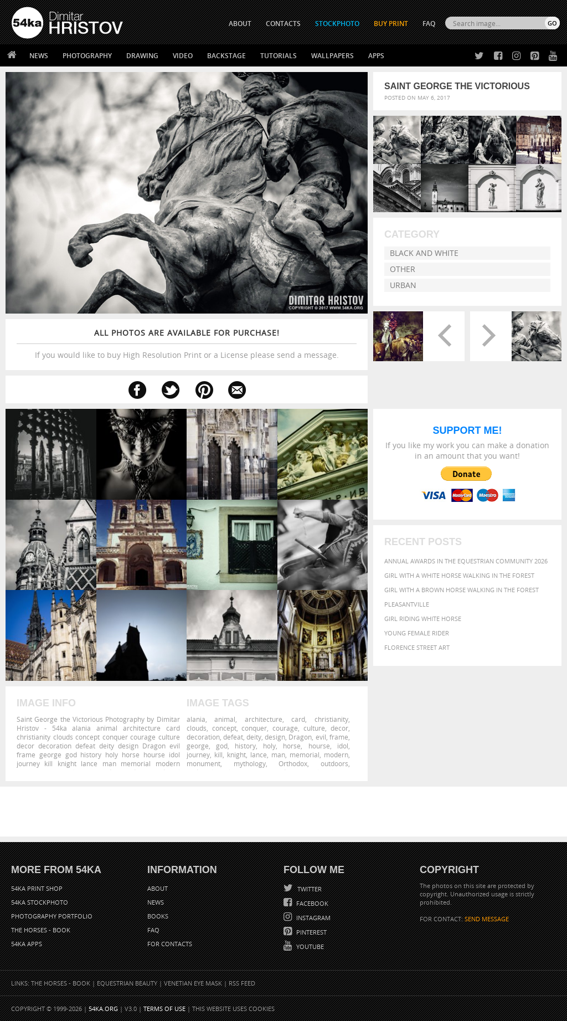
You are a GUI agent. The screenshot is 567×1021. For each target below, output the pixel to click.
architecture (263, 719)
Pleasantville (406, 604)
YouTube (309, 946)
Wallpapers (332, 55)
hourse (319, 745)
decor (339, 728)
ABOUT (240, 23)
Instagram (313, 918)
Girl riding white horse (422, 618)
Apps (376, 55)
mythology (250, 763)
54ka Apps (26, 944)
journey (198, 754)
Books (157, 916)
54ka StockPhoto (39, 902)
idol (342, 745)
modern (336, 754)
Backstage (226, 55)
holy (269, 745)
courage (285, 728)
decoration (203, 736)
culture (314, 728)
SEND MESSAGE (487, 919)
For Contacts (169, 944)
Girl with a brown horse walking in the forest (461, 590)
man (278, 754)
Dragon (300, 736)
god (222, 745)
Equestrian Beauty (127, 983)
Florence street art (417, 647)
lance (258, 754)
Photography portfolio (51, 916)
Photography (87, 55)
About (157, 888)
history (245, 745)
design (275, 736)
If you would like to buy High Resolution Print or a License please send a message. (187, 343)
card (298, 719)
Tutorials (278, 55)
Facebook (311, 903)
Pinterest (311, 932)
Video (183, 55)
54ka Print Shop (37, 888)
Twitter (309, 889)
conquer (254, 728)
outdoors (334, 763)
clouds (197, 728)
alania (196, 719)
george (198, 745)
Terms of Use (164, 1008)
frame (338, 736)
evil (321, 736)
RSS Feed (242, 983)
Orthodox (293, 763)
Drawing (142, 55)
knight (236, 754)
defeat (233, 736)
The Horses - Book (40, 930)
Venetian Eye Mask (193, 983)
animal (224, 719)
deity (253, 736)
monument (203, 763)
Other (402, 269)
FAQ (428, 23)
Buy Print (391, 23)
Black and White (424, 253)
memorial (304, 754)
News (38, 55)
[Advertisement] (285, 812)
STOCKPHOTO (337, 23)
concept (224, 728)
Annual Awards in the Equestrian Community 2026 (466, 561)
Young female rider (416, 633)
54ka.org (103, 1008)
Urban (403, 285)
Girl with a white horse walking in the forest (459, 575)
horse (292, 745)
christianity (331, 719)
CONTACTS (283, 23)
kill (218, 754)
